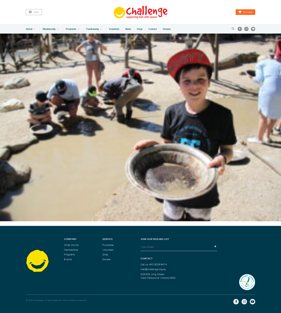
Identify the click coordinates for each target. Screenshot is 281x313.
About (29, 29)
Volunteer (114, 29)
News (128, 29)
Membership (49, 29)
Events (68, 259)
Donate (245, 12)
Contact (152, 29)
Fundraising (92, 29)
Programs (71, 29)
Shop (139, 29)
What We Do (71, 245)
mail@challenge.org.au (153, 269)
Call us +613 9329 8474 (153, 264)
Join (34, 12)
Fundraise (108, 245)
